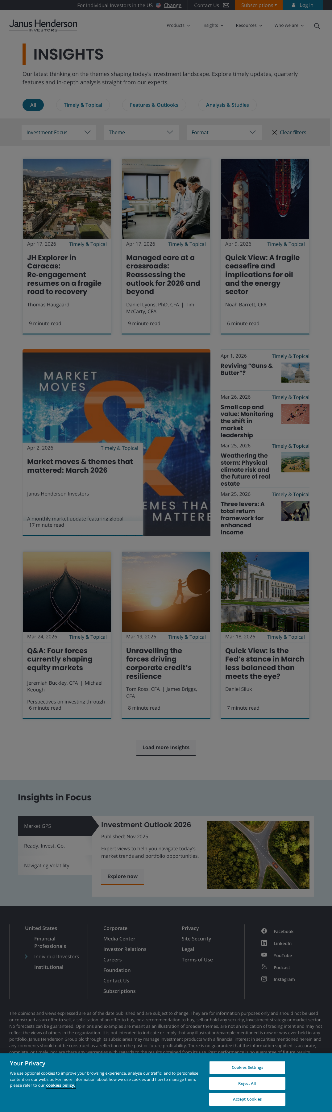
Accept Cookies (247, 1099)
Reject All (247, 1083)
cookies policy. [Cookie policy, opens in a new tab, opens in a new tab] (60, 1085)
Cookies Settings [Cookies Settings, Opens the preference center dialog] (247, 1067)
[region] (166, 1082)
